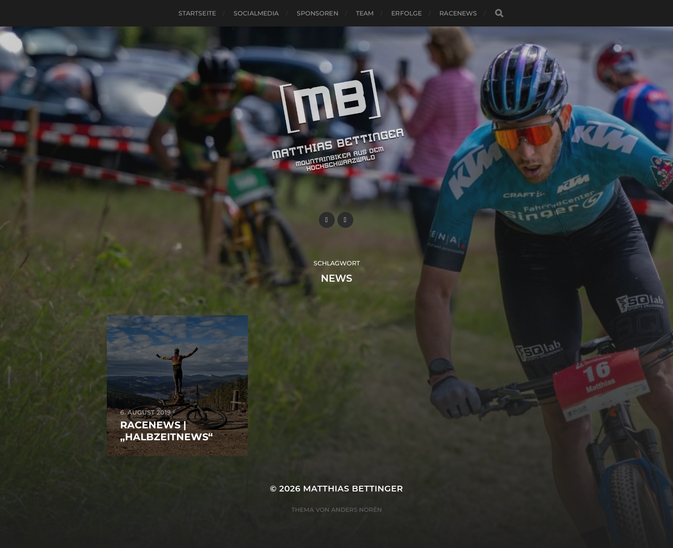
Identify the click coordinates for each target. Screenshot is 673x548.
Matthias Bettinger (353, 489)
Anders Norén (356, 509)
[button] (654, 12)
